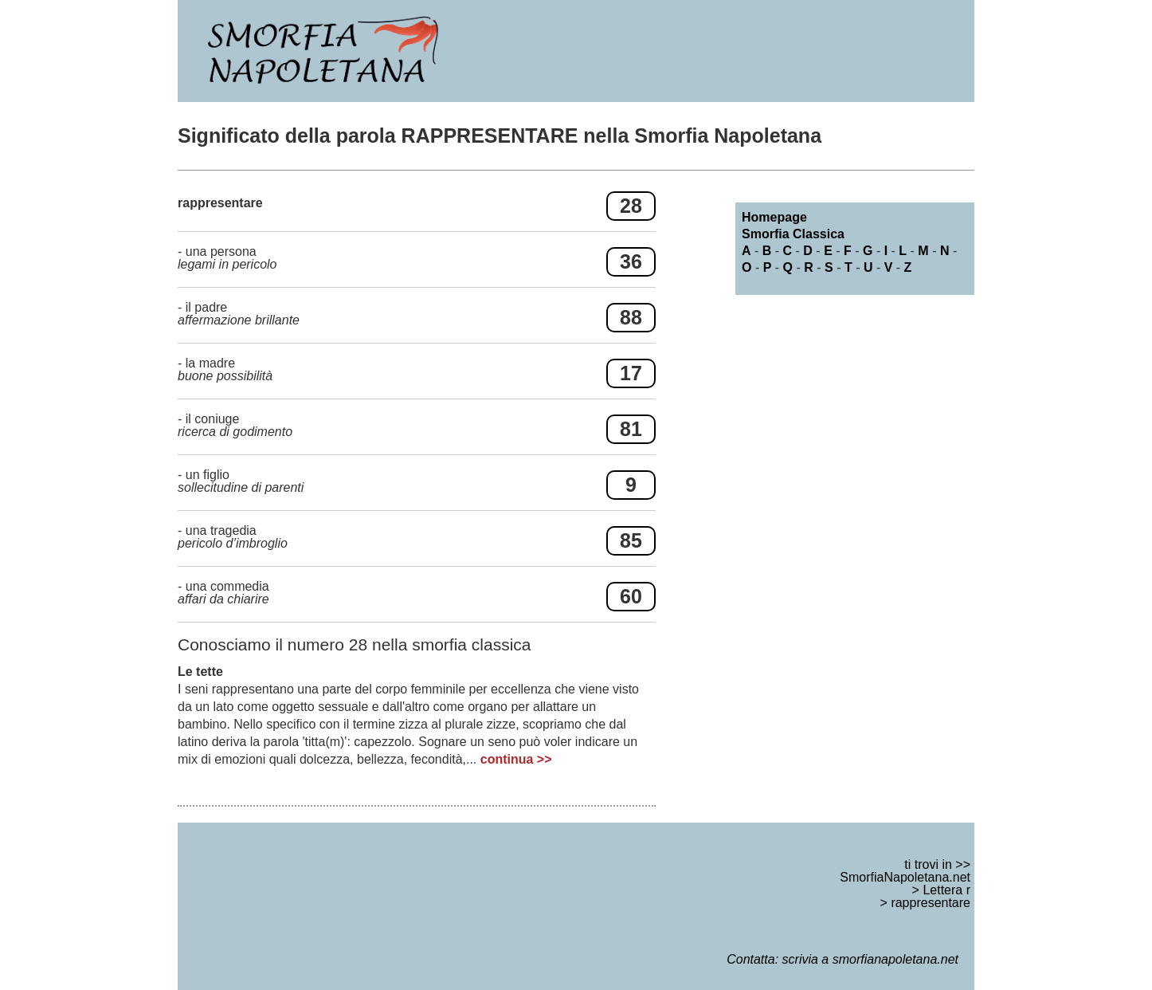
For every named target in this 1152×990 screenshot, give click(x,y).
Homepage (774, 217)
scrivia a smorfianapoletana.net (870, 959)
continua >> (516, 759)
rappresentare (930, 902)
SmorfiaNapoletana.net (905, 877)
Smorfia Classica (793, 234)
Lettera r (946, 890)
